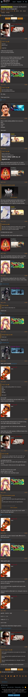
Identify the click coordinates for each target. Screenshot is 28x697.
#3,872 (25, 381)
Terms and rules (10, 687)
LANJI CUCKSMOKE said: (7, 185)
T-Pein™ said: (5, 41)
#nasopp (3, 12)
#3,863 (25, 118)
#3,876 (25, 533)
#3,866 (25, 221)
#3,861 (25, 38)
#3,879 (25, 610)
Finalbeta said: (5, 224)
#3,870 (25, 331)
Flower (12, 70)
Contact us (3, 687)
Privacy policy (18, 687)
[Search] (26, 1)
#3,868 (25, 275)
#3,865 (25, 182)
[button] (1, 1)
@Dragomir (14, 363)
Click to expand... (14, 197)
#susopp (7, 12)
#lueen (24, 11)
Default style (4, 685)
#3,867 (25, 253)
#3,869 (25, 302)
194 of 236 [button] (14, 18)
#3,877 (25, 558)
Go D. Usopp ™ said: (6, 649)
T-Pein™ (13, 104)
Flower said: (4, 305)
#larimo (17, 11)
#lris (21, 11)
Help (23, 687)
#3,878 (25, 579)
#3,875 (25, 492)
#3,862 (25, 84)
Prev (7, 18)
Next (20, 18)
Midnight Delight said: (6, 334)
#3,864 (25, 148)
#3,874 (25, 450)
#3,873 (25, 419)
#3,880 (25, 646)
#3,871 (25, 361)
